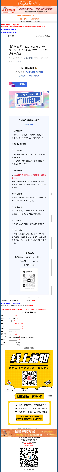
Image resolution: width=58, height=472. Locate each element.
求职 (35, 4)
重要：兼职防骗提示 (29, 444)
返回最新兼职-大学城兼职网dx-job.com (29, 16)
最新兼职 (20, 4)
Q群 (39, 4)
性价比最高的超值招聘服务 (29, 442)
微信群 (20, 1)
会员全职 (31, 1)
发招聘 (26, 4)
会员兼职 (25, 1)
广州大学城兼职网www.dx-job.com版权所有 (29, 437)
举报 (23, 3)
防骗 (26, 3)
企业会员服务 (29, 445)
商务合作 (37, 3)
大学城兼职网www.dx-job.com (19, 300)
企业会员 (37, 1)
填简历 (31, 4)
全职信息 (31, 3)
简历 (19, 3)
